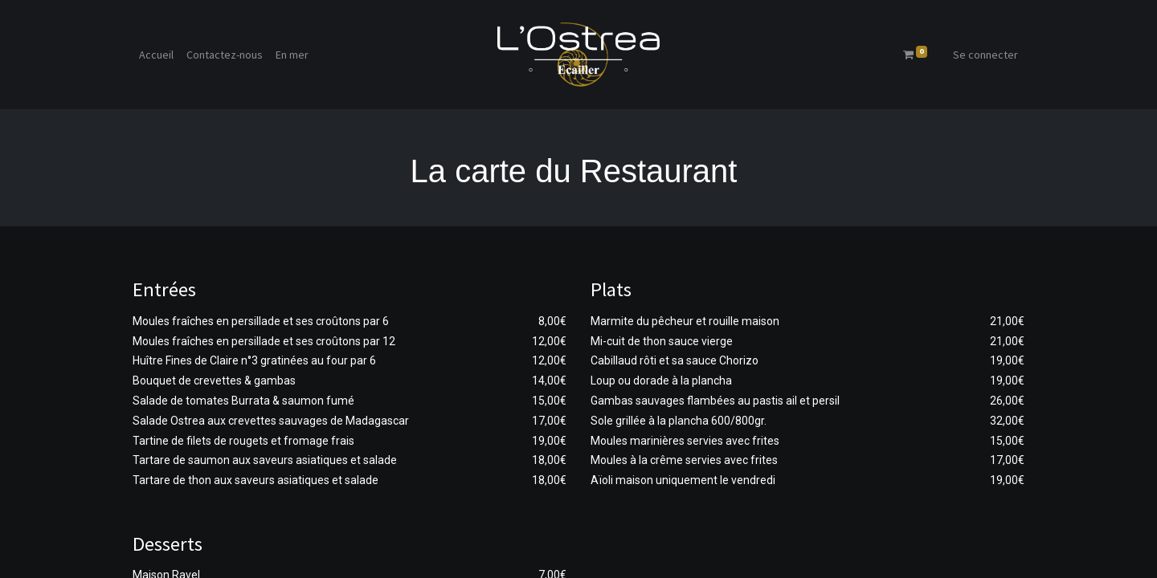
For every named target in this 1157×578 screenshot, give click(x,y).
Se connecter (985, 54)
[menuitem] (156, 55)
